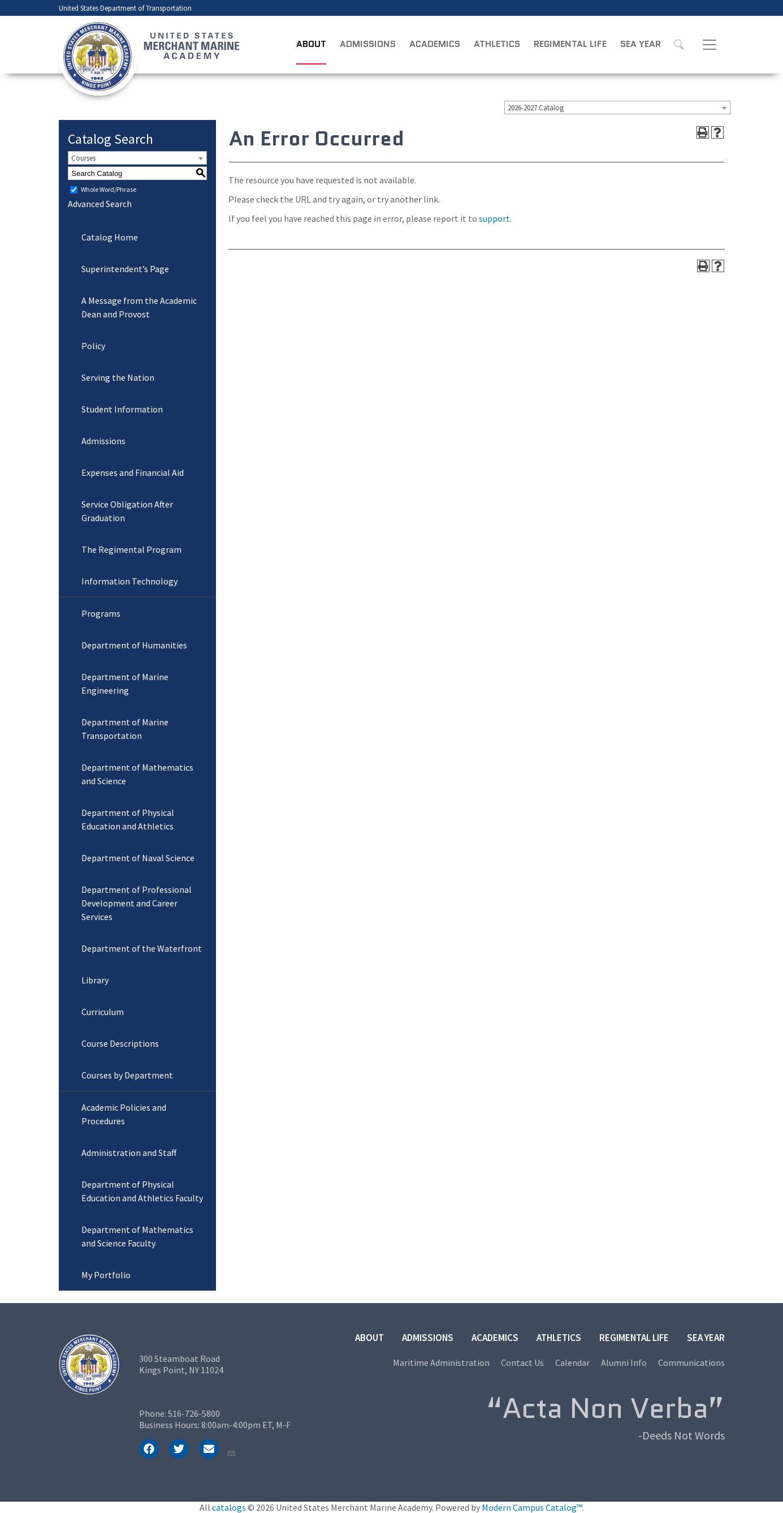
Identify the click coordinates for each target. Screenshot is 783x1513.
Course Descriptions (120, 1043)
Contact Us (522, 1362)
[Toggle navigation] (709, 44)
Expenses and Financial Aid (132, 472)
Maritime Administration (441, 1362)
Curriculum (102, 1011)
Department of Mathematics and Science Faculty (137, 1236)
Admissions (368, 43)
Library (95, 980)
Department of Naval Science (137, 857)
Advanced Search (100, 203)
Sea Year (640, 43)
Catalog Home (109, 237)
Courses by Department (127, 1075)
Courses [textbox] (83, 158)
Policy (93, 345)
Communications (691, 1362)
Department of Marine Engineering (124, 683)
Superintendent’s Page (125, 268)
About (311, 43)
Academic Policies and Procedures (123, 1114)
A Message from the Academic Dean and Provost (139, 307)
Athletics (497, 43)
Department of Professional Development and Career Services (136, 903)
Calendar (572, 1362)
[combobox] (617, 107)
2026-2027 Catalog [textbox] (536, 108)
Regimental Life (570, 43)
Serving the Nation (117, 377)
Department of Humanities (134, 645)
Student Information (122, 409)
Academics (434, 43)
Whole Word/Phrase (108, 189)
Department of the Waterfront (141, 948)
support (494, 218)
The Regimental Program (131, 549)
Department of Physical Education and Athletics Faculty (142, 1191)
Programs (100, 613)
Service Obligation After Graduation (127, 510)
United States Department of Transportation (125, 7)
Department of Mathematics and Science (137, 774)
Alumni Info (624, 1362)
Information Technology (129, 581)
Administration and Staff (128, 1152)
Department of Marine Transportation (124, 728)
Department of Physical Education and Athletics (127, 819)
